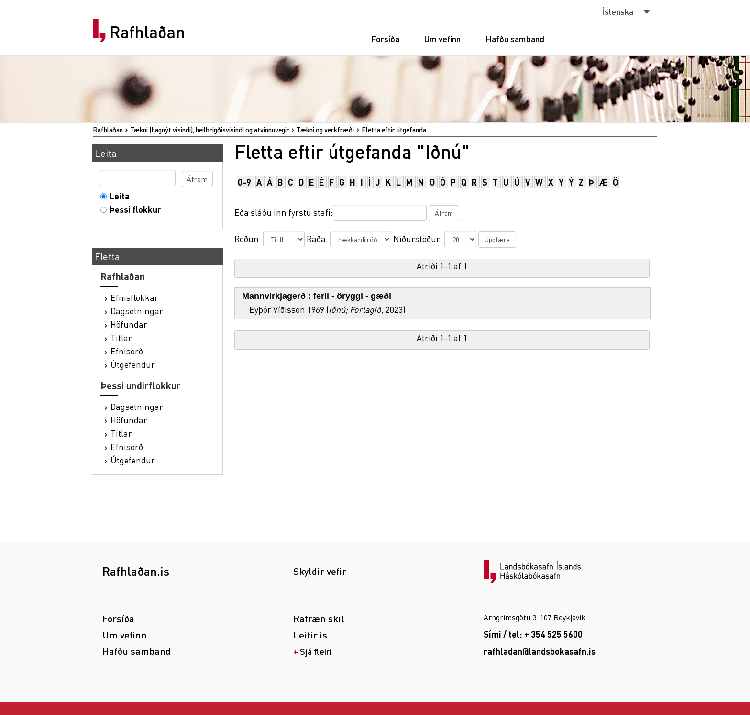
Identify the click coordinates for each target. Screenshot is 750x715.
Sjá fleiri (315, 651)
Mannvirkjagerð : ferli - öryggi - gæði (316, 296)
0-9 (244, 181)
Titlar (121, 337)
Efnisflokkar (134, 297)
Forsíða (385, 38)
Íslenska (617, 11)
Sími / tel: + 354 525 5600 (533, 633)
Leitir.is (310, 634)
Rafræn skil (318, 618)
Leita (117, 195)
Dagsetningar (136, 310)
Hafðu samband (514, 38)
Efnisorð (126, 350)
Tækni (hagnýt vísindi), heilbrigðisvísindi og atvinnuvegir (209, 129)
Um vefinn (442, 38)
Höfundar (128, 324)
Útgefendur (132, 364)
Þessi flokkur (133, 209)
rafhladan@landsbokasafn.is (540, 651)
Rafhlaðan (147, 32)
